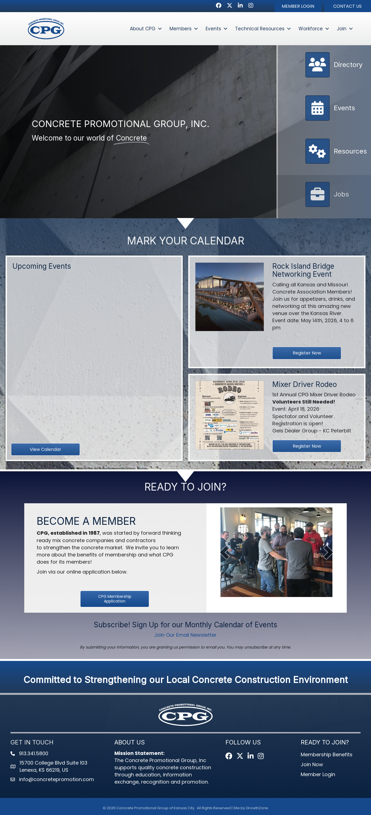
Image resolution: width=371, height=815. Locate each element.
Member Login (318, 774)
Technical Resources (259, 28)
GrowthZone (257, 808)
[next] (328, 552)
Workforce (311, 28)
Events (213, 28)
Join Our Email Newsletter (185, 634)
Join (341, 28)
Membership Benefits (327, 754)
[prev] (224, 552)
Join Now (312, 764)
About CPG (142, 28)
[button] (298, 6)
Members (181, 28)
